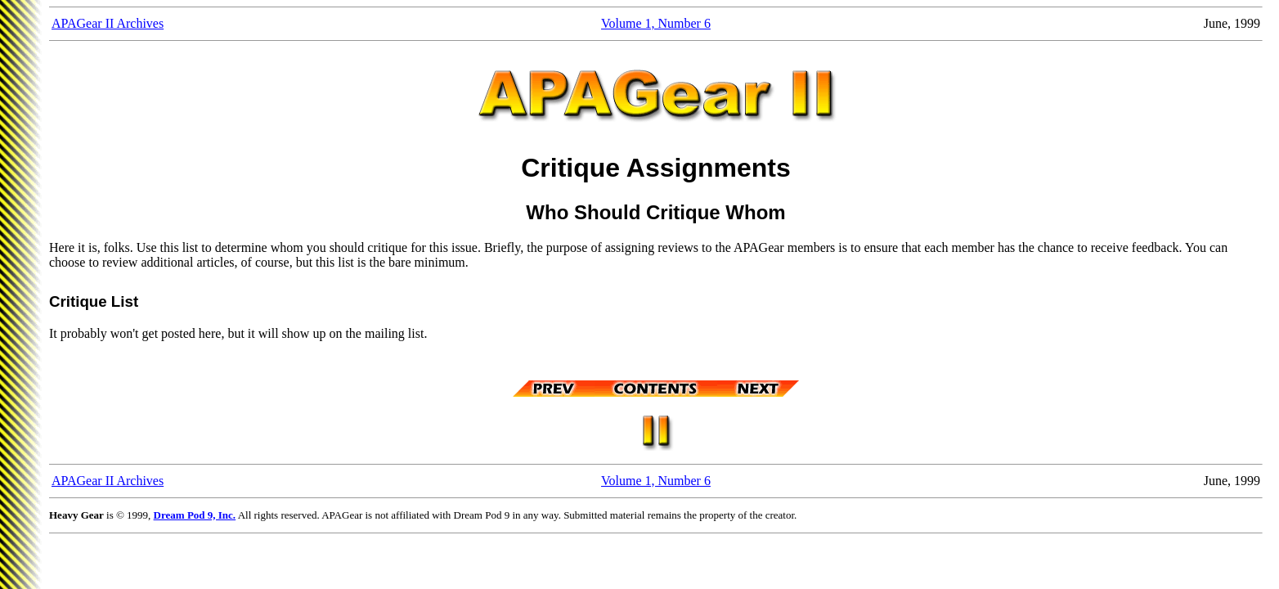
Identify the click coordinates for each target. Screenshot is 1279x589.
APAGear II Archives (108, 23)
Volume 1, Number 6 (656, 23)
